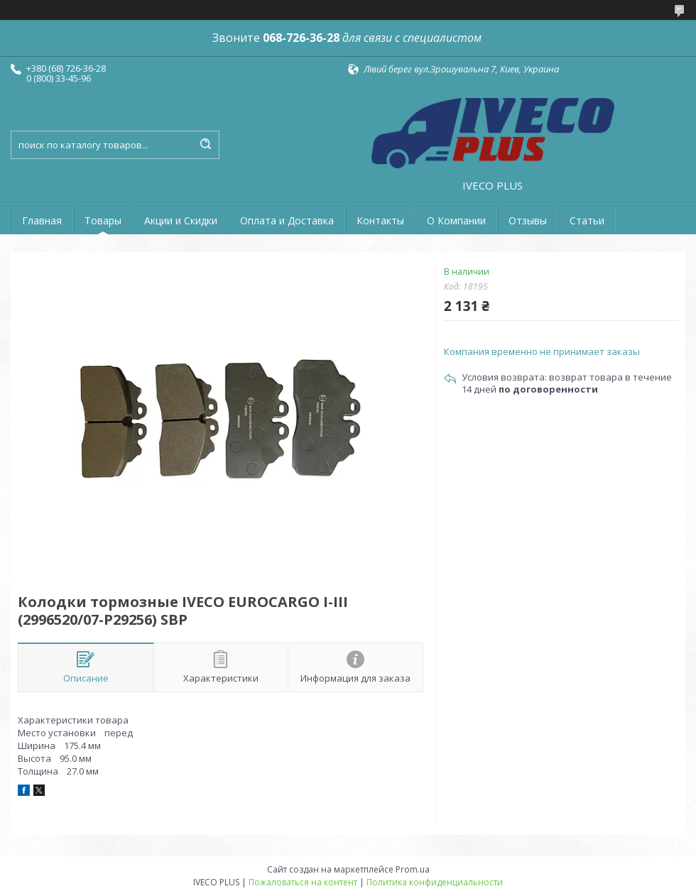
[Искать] (205, 145)
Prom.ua (413, 869)
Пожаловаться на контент (303, 882)
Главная (42, 220)
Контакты (380, 220)
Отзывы (528, 220)
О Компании (456, 220)
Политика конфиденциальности (434, 882)
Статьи (587, 220)
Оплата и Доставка (287, 220)
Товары (103, 220)
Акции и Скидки (180, 220)
